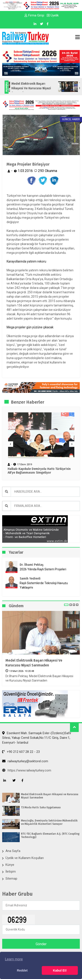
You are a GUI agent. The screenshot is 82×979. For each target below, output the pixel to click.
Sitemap (11, 879)
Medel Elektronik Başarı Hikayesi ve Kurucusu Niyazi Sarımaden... (37, 88)
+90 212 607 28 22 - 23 (21, 752)
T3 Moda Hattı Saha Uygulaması (41, 807)
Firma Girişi (34, 15)
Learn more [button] (14, 959)
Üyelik (53, 15)
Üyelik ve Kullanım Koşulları (24, 858)
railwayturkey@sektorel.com (25, 761)
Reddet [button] (22, 970)
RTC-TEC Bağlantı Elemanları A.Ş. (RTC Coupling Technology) (50, 835)
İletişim (10, 871)
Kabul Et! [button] (60, 970)
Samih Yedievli (30, 578)
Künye (9, 865)
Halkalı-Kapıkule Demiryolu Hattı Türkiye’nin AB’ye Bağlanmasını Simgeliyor (39, 470)
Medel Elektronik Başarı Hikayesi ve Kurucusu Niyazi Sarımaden (33, 662)
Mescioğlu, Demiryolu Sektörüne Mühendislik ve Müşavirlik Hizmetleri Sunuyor (49, 822)
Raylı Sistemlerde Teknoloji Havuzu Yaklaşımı (44, 585)
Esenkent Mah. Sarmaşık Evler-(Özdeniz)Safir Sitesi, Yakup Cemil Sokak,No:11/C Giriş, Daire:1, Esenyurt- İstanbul (36, 738)
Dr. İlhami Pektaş (32, 565)
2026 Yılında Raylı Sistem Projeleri (43, 569)
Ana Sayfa (12, 851)
